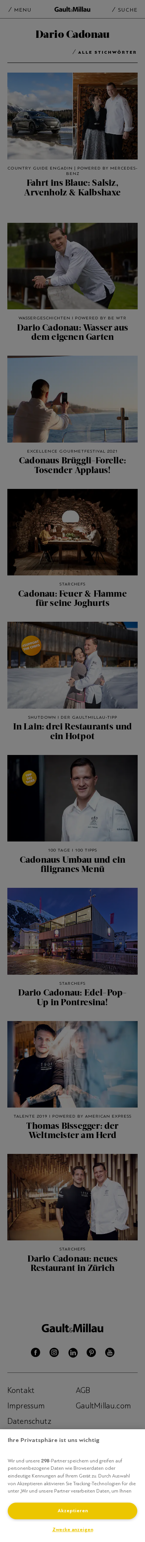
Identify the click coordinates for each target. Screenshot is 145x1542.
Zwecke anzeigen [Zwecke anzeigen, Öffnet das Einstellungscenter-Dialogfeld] (72, 1530)
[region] (72, 1485)
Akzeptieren (73, 1511)
